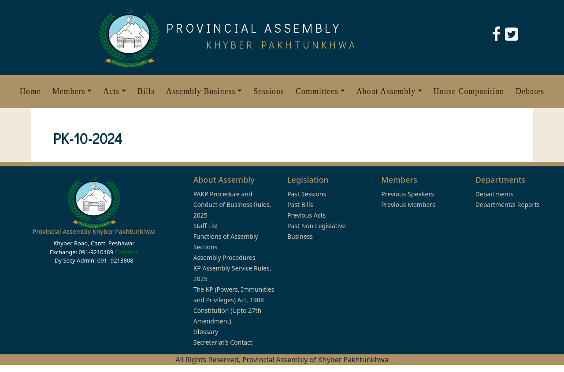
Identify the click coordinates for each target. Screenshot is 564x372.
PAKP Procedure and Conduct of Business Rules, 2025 (232, 204)
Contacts (126, 252)
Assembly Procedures (224, 257)
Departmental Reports (507, 204)
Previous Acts (306, 215)
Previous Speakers (407, 194)
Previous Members (408, 204)
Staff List (206, 226)
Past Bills (300, 204)
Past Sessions (306, 194)
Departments (494, 194)
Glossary (205, 331)
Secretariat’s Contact (222, 342)
